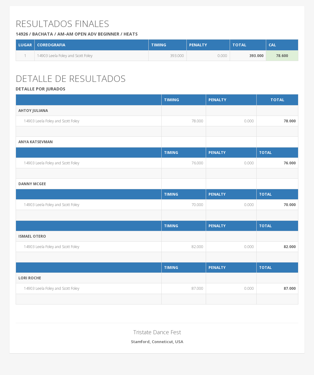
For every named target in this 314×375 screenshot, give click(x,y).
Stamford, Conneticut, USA (157, 341)
